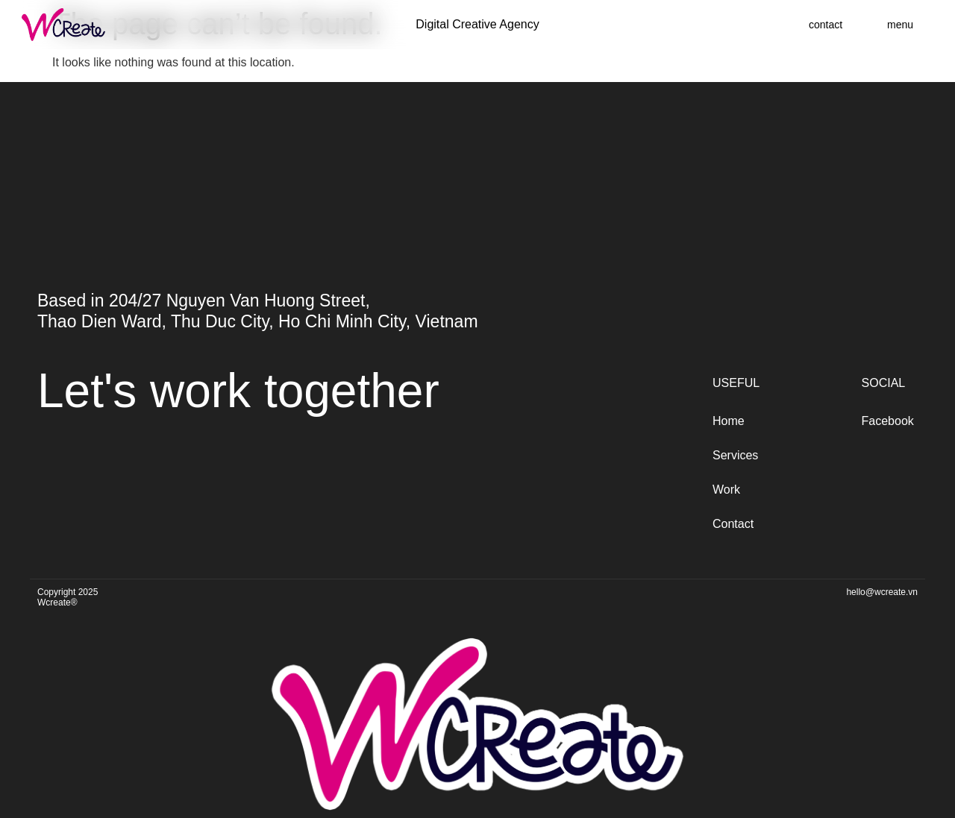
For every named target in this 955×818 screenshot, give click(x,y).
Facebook (888, 421)
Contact (733, 523)
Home (729, 421)
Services (735, 455)
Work (726, 489)
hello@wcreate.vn (882, 592)
